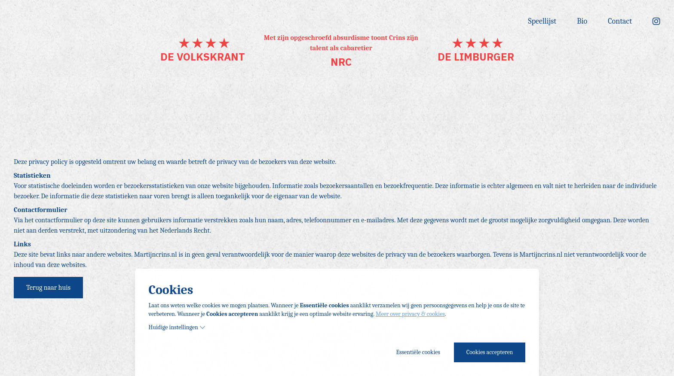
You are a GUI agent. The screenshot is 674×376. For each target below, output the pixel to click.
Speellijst (542, 21)
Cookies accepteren (489, 352)
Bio (582, 21)
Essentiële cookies (418, 352)
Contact (620, 21)
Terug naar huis (48, 287)
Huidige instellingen (177, 327)
